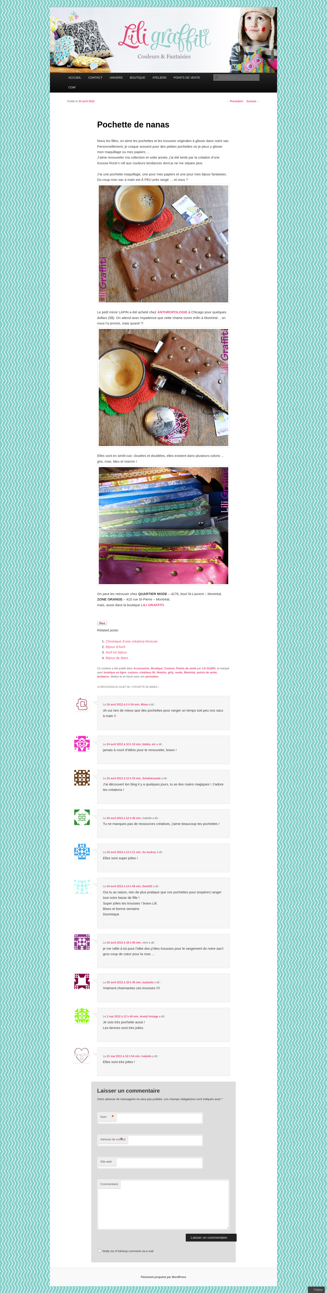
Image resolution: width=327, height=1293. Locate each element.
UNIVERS (116, 77)
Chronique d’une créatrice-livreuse (131, 641)
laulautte (148, 982)
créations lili (147, 672)
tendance (103, 676)
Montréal (189, 672)
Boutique (157, 668)
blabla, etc (149, 744)
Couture (169, 668)
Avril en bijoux (116, 652)
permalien (152, 676)
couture (133, 672)
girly (170, 672)
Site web (106, 1161)
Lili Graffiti (209, 668)
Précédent (234, 101)
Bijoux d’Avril (115, 647)
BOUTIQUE (137, 77)
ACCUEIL (74, 77)
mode (178, 672)
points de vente (207, 672)
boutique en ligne (115, 672)
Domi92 (147, 886)
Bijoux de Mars (117, 658)
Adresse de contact (113, 1139)
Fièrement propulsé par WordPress (163, 1277)
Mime (144, 704)
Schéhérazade (151, 778)
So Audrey (149, 852)
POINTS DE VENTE (187, 77)
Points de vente (186, 668)
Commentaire (109, 1184)
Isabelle (146, 1056)
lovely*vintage (149, 1016)
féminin (161, 672)
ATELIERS (159, 77)
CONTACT (95, 77)
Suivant (253, 101)
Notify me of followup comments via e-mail (128, 1251)
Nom (107, 1117)
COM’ (72, 87)
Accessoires (141, 668)
